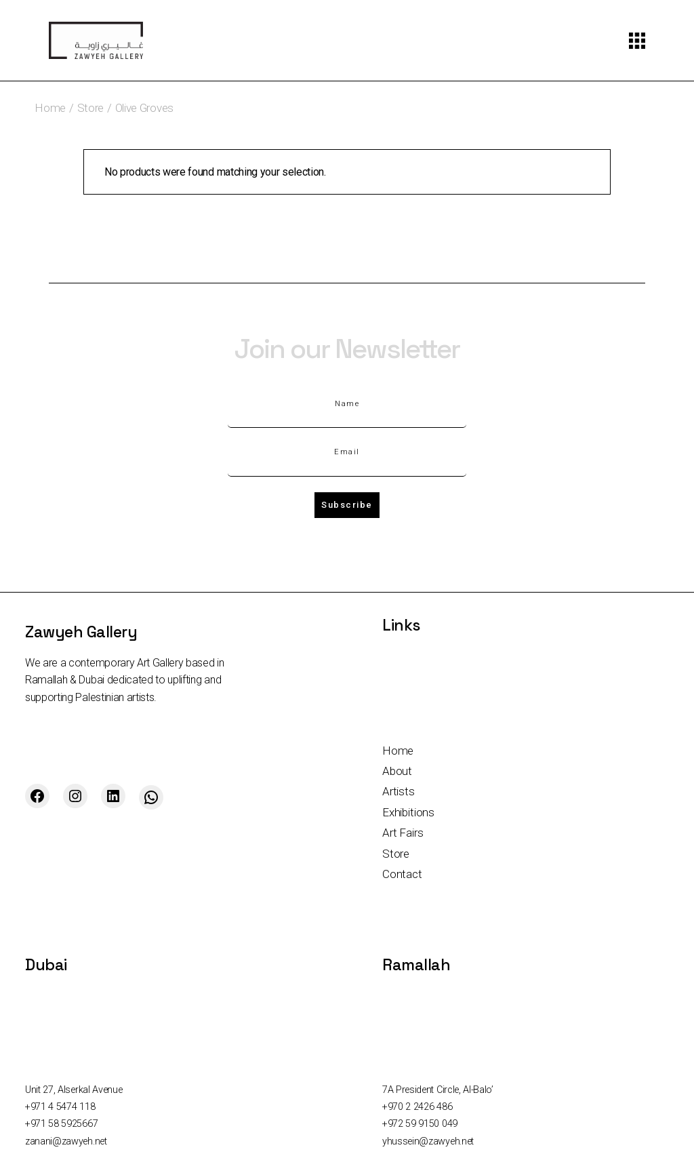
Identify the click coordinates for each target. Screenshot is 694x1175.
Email (347, 451)
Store (395, 853)
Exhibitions (408, 812)
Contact (402, 874)
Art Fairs (402, 832)
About (397, 771)
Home (397, 750)
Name (347, 403)
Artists (398, 791)
